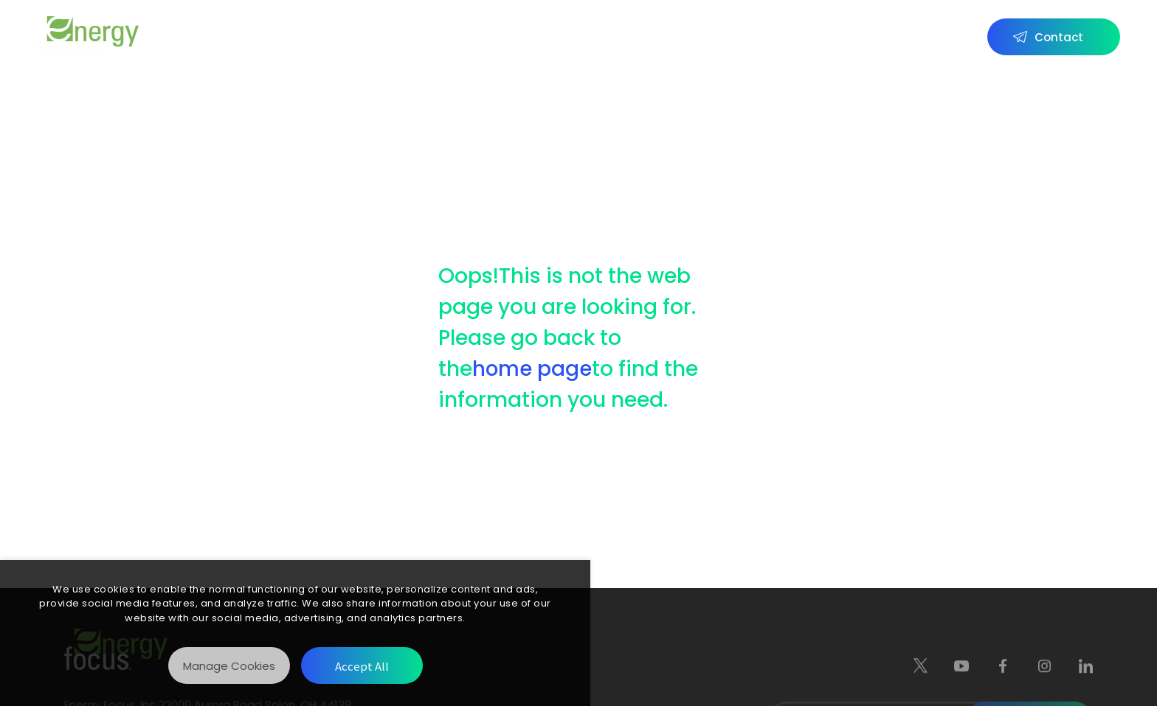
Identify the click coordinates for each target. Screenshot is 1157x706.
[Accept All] (362, 665)
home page (532, 368)
